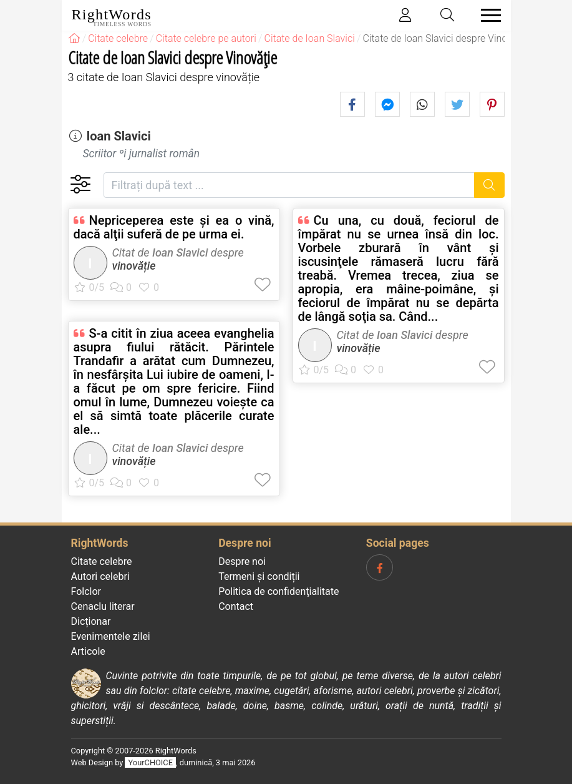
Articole (88, 651)
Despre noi (242, 561)
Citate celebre (101, 561)
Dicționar (91, 621)
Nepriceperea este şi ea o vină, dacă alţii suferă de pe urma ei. (174, 227)
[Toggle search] (447, 15)
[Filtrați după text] (289, 185)
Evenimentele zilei (110, 636)
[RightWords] (74, 38)
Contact (235, 606)
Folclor (86, 591)
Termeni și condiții (258, 576)
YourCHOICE (150, 762)
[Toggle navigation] (487, 15)
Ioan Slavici (118, 136)
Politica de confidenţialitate (278, 591)
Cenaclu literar (103, 606)
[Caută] (489, 185)
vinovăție (134, 265)
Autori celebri (100, 576)
